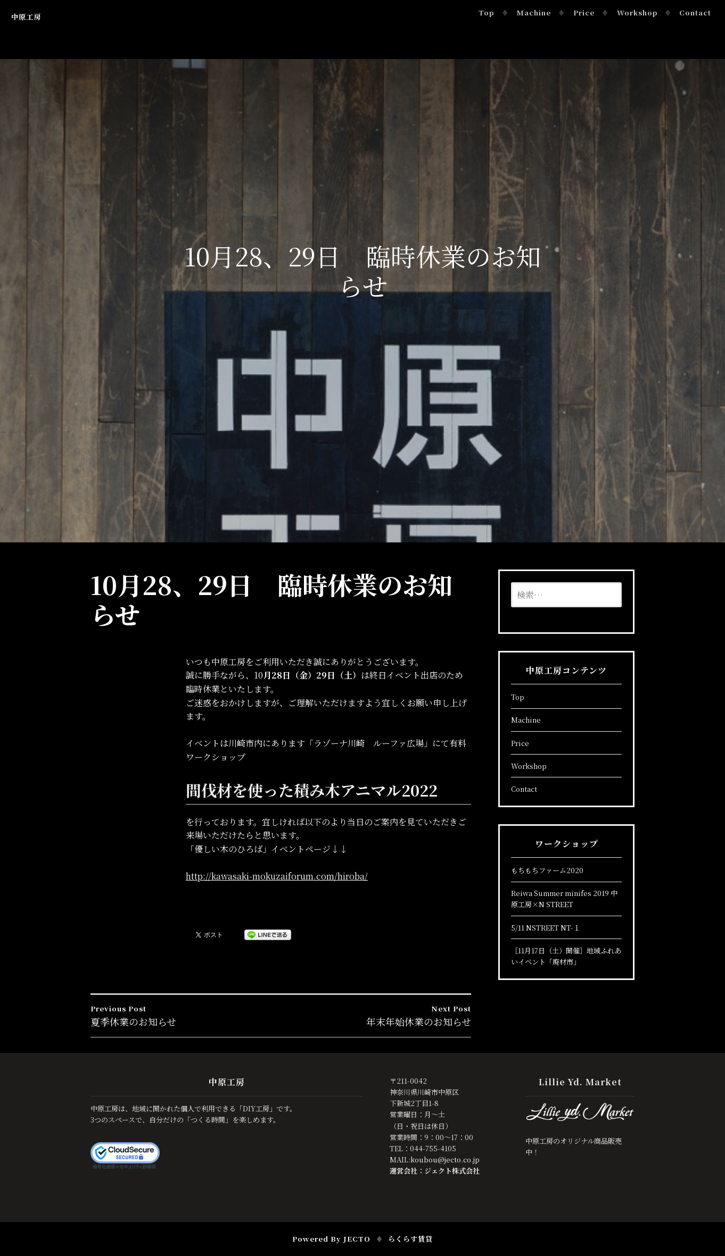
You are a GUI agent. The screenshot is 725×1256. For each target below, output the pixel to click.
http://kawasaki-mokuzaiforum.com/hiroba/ (277, 876)
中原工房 (26, 17)
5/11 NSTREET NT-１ (545, 928)
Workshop (637, 12)
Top (486, 12)
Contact (695, 12)
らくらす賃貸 (410, 1239)
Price (584, 12)
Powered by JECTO (331, 1239)
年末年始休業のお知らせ (376, 1015)
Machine (533, 12)
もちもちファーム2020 (547, 870)
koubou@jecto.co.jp (445, 1159)
